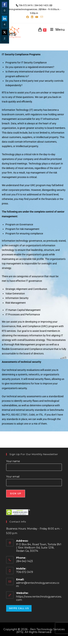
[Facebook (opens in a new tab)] (27, 17)
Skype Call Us (19, 608)
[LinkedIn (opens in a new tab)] (32, 17)
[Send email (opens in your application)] (41, 17)
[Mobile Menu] (56, 29)
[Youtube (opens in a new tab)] (36, 17)
